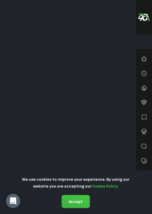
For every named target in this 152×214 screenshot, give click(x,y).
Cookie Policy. (105, 186)
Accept (76, 201)
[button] (13, 201)
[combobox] (144, 41)
